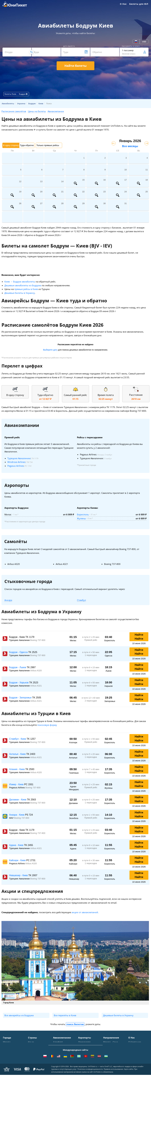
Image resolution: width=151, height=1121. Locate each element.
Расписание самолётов (13, 111)
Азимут (56, 1062)
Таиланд (32, 1050)
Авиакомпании (56, 111)
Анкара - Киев (17, 815)
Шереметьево (85, 1046)
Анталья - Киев (17, 754)
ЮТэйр (56, 1058)
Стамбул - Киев (18, 739)
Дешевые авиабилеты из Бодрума (22, 285)
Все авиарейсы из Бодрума (19, 1015)
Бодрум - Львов (18, 667)
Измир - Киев (16, 784)
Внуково (82, 1050)
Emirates (57, 1066)
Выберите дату (50, 350)
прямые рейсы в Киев (26, 289)
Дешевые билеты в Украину (19, 292)
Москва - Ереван (111, 1053)
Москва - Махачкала (113, 1081)
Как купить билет (137, 1076)
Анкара (8, 600)
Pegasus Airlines (15, 465)
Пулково (82, 1059)
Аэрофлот (58, 1042)
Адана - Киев (16, 845)
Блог (130, 1072)
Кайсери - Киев (17, 860)
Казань (6, 1072)
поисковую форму (47, 724)
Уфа (5, 1067)
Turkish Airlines (61, 1071)
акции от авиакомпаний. (85, 912)
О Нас (123, 4)
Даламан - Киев (18, 799)
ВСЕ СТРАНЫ (34, 1076)
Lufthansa (58, 1075)
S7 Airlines (58, 1046)
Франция (32, 1059)
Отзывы (132, 1059)
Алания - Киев (17, 769)
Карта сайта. (129, 1115)
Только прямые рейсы (47, 145)
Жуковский (83, 1055)
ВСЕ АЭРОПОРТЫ (86, 1076)
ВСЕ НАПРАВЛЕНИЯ (113, 1085)
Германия (33, 1063)
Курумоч (82, 1072)
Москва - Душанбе (112, 1069)
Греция (31, 1072)
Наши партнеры (136, 1063)
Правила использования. (113, 1115)
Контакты (133, 1046)
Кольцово (83, 1063)
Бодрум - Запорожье (20, 697)
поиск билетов (75, 1024)
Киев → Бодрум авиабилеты (19, 281)
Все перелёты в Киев (65, 1015)
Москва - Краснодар (113, 1058)
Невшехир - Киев (18, 875)
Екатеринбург (10, 1063)
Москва (6, 1042)
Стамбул (81, 600)
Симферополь (10, 1050)
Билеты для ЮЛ (138, 4)
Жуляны (81, 518)
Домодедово (84, 1042)
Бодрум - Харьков (19, 682)
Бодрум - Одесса (18, 652)
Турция (31, 1046)
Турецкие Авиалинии (19, 458)
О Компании (134, 1042)
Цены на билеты (37, 111)
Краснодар (8, 1055)
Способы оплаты (136, 1050)
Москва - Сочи (110, 1042)
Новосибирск (9, 1059)
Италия (32, 1055)
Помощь (132, 1055)
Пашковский (84, 1067)
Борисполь (83, 514)
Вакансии (133, 1067)
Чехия (31, 1067)
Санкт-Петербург (11, 1046)
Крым (31, 1042)
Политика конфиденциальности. (90, 1115)
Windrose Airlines (16, 461)
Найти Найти (139, 636)
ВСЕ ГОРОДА (9, 1076)
